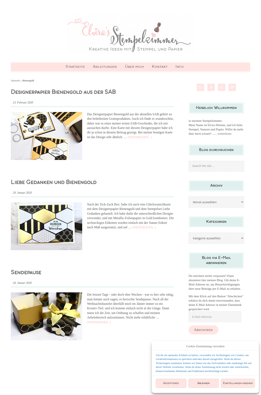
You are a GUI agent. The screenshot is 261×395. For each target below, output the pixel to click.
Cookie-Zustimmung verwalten (205, 346)
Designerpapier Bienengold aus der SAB (63, 94)
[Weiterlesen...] (140, 139)
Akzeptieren (171, 383)
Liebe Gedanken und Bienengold (53, 184)
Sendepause (26, 274)
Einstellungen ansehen (238, 383)
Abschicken (203, 331)
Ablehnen (203, 383)
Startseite (15, 82)
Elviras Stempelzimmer (130, 34)
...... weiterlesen (221, 135)
